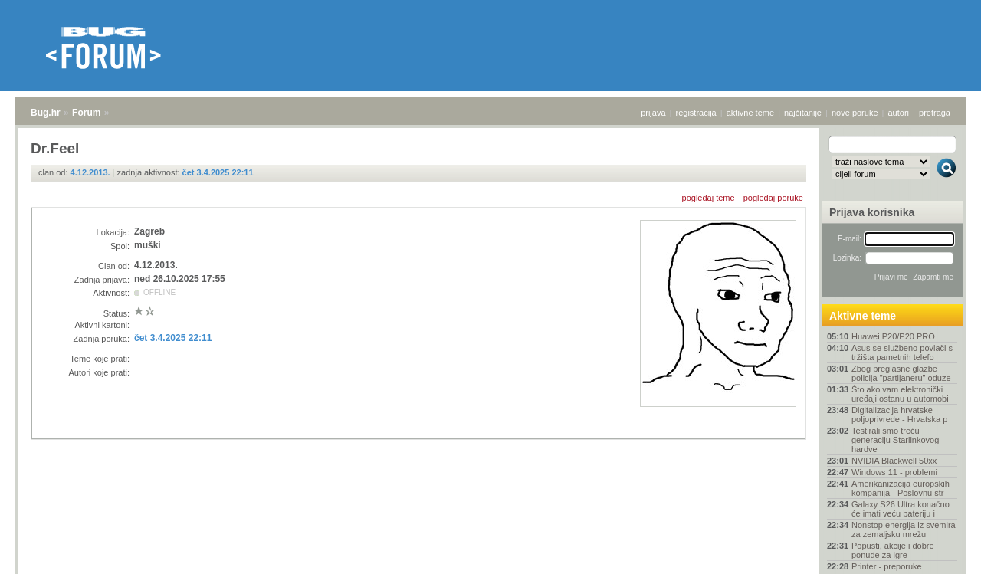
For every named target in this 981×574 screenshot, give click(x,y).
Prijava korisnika (871, 212)
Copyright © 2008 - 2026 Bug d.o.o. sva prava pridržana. (490, 569)
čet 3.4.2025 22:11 (218, 172)
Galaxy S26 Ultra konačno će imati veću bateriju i (900, 509)
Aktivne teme (862, 316)
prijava (653, 112)
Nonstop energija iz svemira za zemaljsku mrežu (903, 529)
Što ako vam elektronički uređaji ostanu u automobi (900, 394)
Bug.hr (46, 112)
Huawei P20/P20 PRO (893, 336)
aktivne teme (750, 112)
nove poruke (855, 112)
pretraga (934, 112)
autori (899, 112)
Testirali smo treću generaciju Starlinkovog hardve (895, 440)
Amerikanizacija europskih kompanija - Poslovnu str (900, 488)
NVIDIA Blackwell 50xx (894, 460)
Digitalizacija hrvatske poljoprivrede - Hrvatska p (899, 414)
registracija (696, 112)
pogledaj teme (708, 197)
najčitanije (803, 112)
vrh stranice (939, 551)
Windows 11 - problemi (894, 472)
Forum (86, 112)
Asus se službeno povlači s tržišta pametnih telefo (902, 352)
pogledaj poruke (773, 197)
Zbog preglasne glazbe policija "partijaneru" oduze (901, 373)
